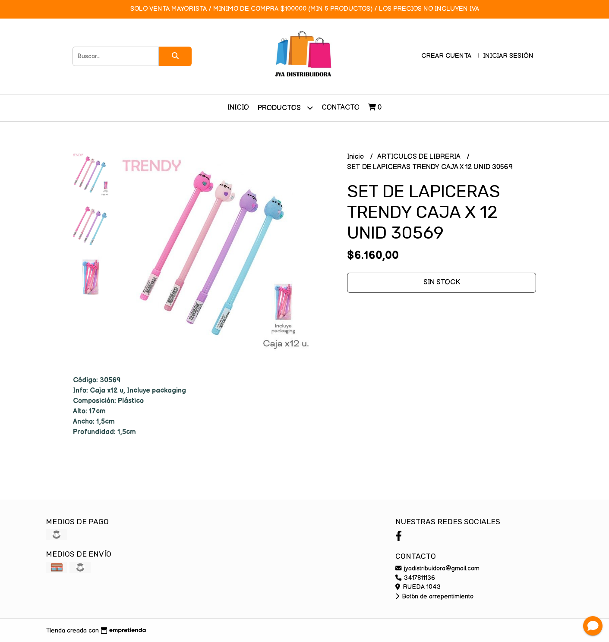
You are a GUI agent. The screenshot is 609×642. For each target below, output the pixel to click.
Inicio (238, 108)
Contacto (341, 108)
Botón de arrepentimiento (434, 596)
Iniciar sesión (508, 56)
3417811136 (415, 578)
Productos (285, 107)
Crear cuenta (446, 56)
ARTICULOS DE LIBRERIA (419, 157)
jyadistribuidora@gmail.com (437, 568)
